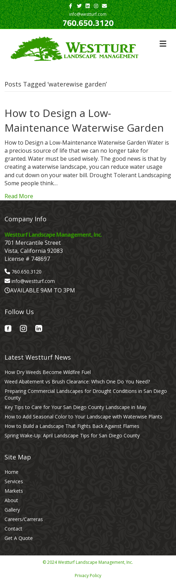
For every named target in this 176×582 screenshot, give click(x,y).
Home (12, 472)
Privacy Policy (88, 575)
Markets (14, 490)
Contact (13, 528)
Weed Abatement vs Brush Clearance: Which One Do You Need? (77, 381)
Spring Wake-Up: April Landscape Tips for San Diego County (72, 435)
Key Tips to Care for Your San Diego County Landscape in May (75, 407)
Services (14, 481)
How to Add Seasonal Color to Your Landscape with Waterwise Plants (83, 416)
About (11, 500)
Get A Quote (19, 538)
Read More (19, 196)
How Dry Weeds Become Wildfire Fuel (48, 372)
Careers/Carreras (24, 519)
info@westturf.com (33, 281)
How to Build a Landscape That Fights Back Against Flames (72, 426)
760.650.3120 (88, 22)
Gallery (12, 509)
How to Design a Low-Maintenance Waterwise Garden (84, 120)
